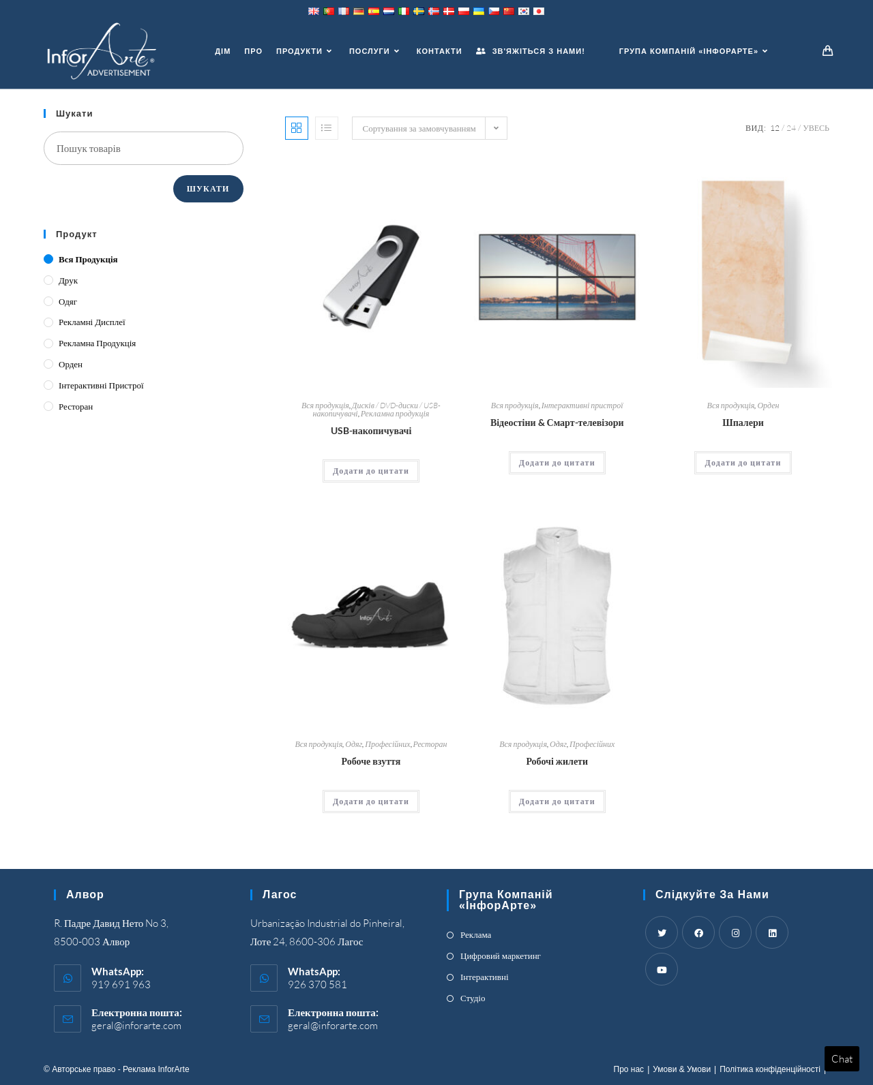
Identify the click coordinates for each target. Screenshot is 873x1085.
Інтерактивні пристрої (582, 405)
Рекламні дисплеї (92, 321)
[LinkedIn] (772, 932)
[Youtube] (661, 969)
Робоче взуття (371, 761)
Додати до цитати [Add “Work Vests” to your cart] (557, 801)
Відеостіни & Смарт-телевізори (557, 422)
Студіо (472, 997)
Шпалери (742, 422)
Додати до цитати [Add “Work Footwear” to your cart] (371, 801)
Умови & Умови (682, 1069)
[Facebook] (698, 932)
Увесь (816, 128)
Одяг (353, 744)
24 (791, 128)
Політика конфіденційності (770, 1069)
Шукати (208, 188)
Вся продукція (325, 405)
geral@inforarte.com (136, 1025)
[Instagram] (735, 932)
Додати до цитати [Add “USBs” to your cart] (371, 470)
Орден (768, 405)
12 (775, 128)
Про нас (629, 1069)
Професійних (387, 744)
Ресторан (430, 744)
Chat (842, 1058)
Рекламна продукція (395, 413)
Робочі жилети (557, 761)
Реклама (475, 934)
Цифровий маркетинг (500, 955)
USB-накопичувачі (371, 430)
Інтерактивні (484, 976)
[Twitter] (661, 932)
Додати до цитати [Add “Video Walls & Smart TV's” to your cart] (557, 462)
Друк (68, 280)
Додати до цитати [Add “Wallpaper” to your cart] (743, 462)
